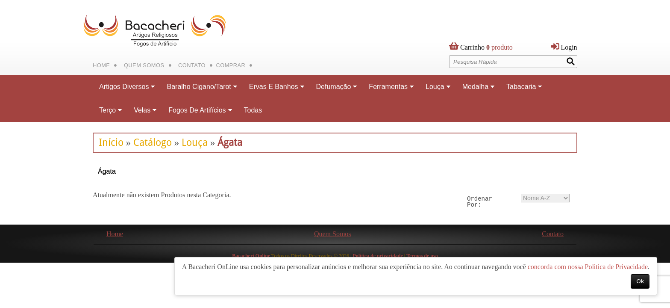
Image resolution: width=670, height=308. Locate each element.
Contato (192, 65)
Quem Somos (144, 65)
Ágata (229, 142)
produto (486, 49)
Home (101, 65)
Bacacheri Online (251, 256)
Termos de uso (422, 256)
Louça (195, 142)
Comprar (230, 65)
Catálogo (152, 142)
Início (111, 142)
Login (569, 47)
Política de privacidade (378, 256)
